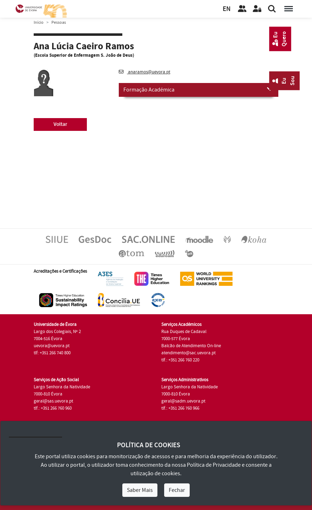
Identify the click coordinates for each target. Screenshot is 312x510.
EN (226, 9)
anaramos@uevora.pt (144, 72)
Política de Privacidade (214, 465)
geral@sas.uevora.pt (53, 401)
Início (39, 22)
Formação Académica (198, 89)
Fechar (177, 490)
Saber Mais (140, 490)
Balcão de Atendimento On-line (191, 346)
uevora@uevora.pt (51, 346)
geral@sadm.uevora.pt (183, 401)
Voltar (60, 124)
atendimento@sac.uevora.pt (188, 353)
